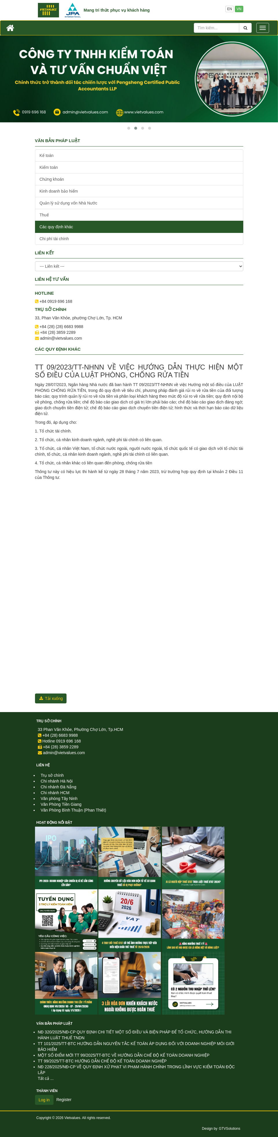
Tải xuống (51, 698)
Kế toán (47, 155)
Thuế (44, 215)
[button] (128, 128)
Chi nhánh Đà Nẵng (58, 787)
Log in (44, 1100)
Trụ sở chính (49, 721)
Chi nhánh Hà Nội (57, 781)
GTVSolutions (229, 1129)
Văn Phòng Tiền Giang (61, 804)
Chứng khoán (52, 179)
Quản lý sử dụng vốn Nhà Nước (68, 203)
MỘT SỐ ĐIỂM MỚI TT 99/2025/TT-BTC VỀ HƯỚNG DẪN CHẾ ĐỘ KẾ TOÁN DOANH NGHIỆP (124, 1055)
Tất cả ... (46, 1078)
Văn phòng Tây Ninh (59, 798)
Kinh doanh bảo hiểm (59, 191)
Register (63, 1099)
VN (239, 9)
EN (229, 9)
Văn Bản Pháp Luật (54, 1024)
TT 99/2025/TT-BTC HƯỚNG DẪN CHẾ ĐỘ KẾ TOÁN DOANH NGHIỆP (102, 1061)
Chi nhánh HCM (55, 792)
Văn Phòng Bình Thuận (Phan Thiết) (73, 810)
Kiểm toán (49, 167)
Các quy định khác (56, 226)
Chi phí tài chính (54, 238)
